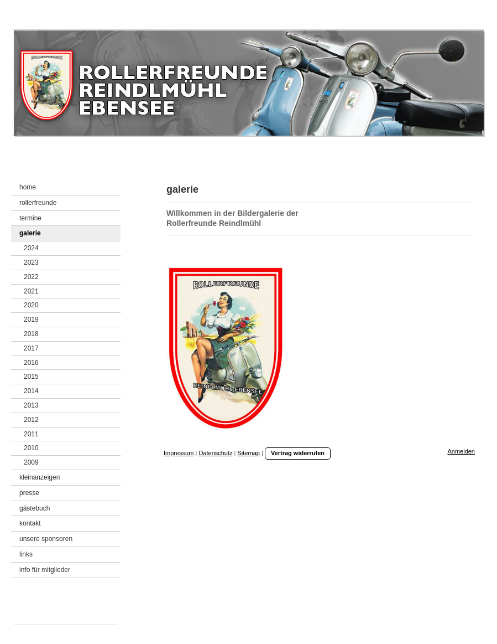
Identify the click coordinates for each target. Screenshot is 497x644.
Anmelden (461, 451)
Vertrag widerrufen (298, 453)
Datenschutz (215, 453)
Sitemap (249, 453)
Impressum (178, 453)
